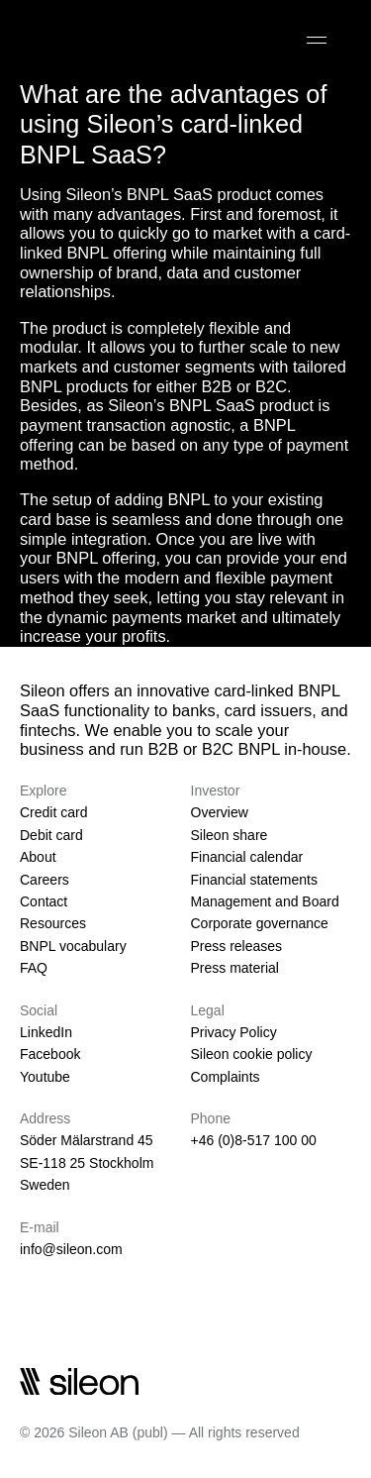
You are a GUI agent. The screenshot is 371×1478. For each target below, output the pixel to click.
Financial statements (254, 880)
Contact (43, 901)
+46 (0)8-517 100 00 (254, 1140)
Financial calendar (247, 857)
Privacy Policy (234, 1032)
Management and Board (265, 901)
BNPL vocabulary (73, 946)
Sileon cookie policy (252, 1054)
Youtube (45, 1077)
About (38, 857)
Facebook (50, 1054)
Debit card (51, 835)
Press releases (237, 946)
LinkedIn (46, 1032)
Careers (44, 880)
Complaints (225, 1077)
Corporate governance (259, 923)
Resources (53, 923)
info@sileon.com (71, 1249)
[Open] (316, 39)
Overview (219, 812)
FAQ (33, 968)
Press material (235, 968)
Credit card (53, 812)
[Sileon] (79, 39)
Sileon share (229, 835)
